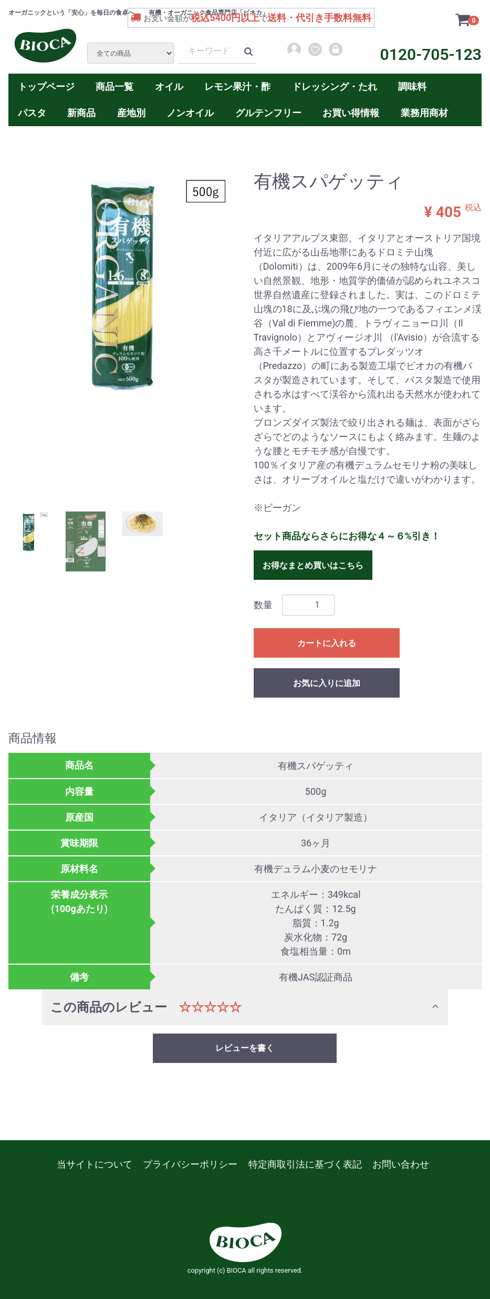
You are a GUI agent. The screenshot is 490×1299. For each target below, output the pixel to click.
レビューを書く (244, 1047)
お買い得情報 (350, 112)
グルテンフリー (268, 112)
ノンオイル (190, 112)
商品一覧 (114, 86)
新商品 (81, 112)
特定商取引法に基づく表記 (305, 1164)
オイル (169, 86)
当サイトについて (94, 1164)
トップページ (46, 86)
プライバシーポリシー (190, 1164)
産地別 (131, 112)
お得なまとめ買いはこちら (313, 565)
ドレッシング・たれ (334, 86)
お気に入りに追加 (326, 683)
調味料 (412, 86)
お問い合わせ (400, 1164)
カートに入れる (326, 643)
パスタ (32, 112)
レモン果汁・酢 (237, 86)
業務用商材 (424, 112)
